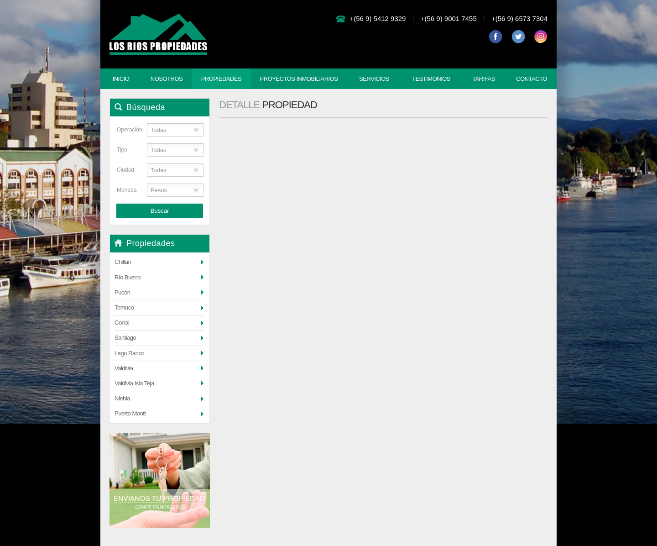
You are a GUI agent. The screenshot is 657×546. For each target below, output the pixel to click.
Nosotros (166, 78)
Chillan (123, 261)
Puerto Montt (130, 413)
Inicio (121, 78)
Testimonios (431, 78)
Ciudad (125, 170)
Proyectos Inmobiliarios (299, 78)
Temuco (124, 307)
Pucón (122, 292)
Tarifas (483, 78)
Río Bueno (128, 277)
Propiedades (221, 78)
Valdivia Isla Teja (134, 383)
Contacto (531, 78)
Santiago (125, 337)
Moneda (125, 190)
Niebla (122, 398)
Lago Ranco (129, 353)
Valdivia (124, 368)
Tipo (122, 150)
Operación (125, 129)
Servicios (374, 78)
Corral (122, 322)
